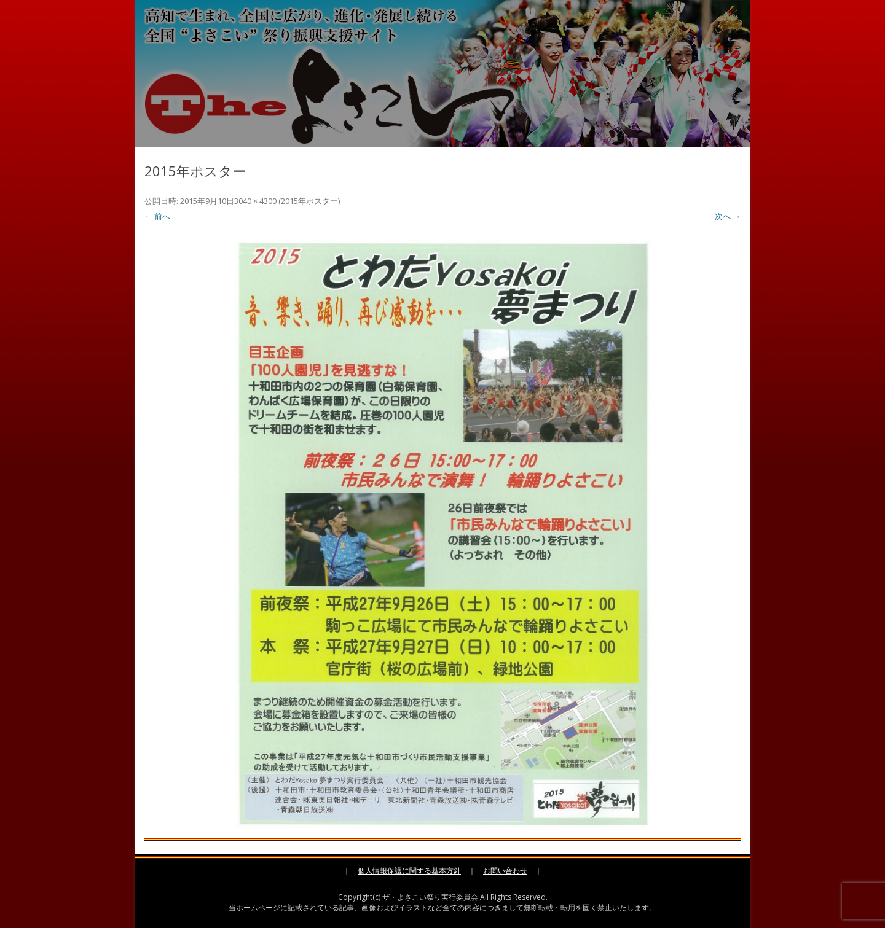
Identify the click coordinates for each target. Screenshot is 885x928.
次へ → (728, 216)
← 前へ (157, 216)
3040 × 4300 (255, 200)
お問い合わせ (505, 870)
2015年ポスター (309, 200)
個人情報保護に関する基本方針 (409, 870)
